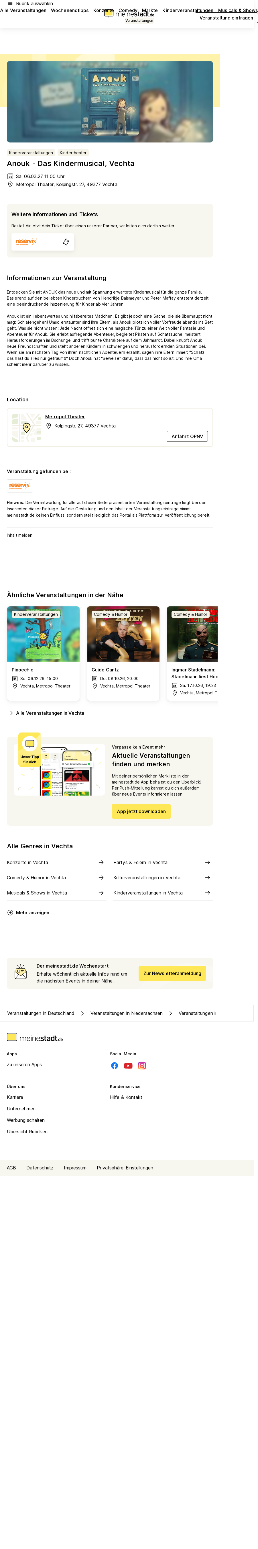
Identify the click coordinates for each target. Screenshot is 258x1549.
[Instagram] (142, 1065)
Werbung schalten (26, 1120)
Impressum (75, 1168)
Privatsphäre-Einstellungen (125, 1168)
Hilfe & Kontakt (126, 1097)
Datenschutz (40, 1168)
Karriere (15, 1097)
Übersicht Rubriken (27, 1131)
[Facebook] (114, 1065)
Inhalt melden (19, 535)
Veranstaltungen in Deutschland (40, 1013)
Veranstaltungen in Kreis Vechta (206, 1013)
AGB (11, 1168)
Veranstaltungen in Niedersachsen (121, 1013)
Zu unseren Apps (24, 1064)
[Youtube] (128, 1065)
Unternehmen (21, 1109)
